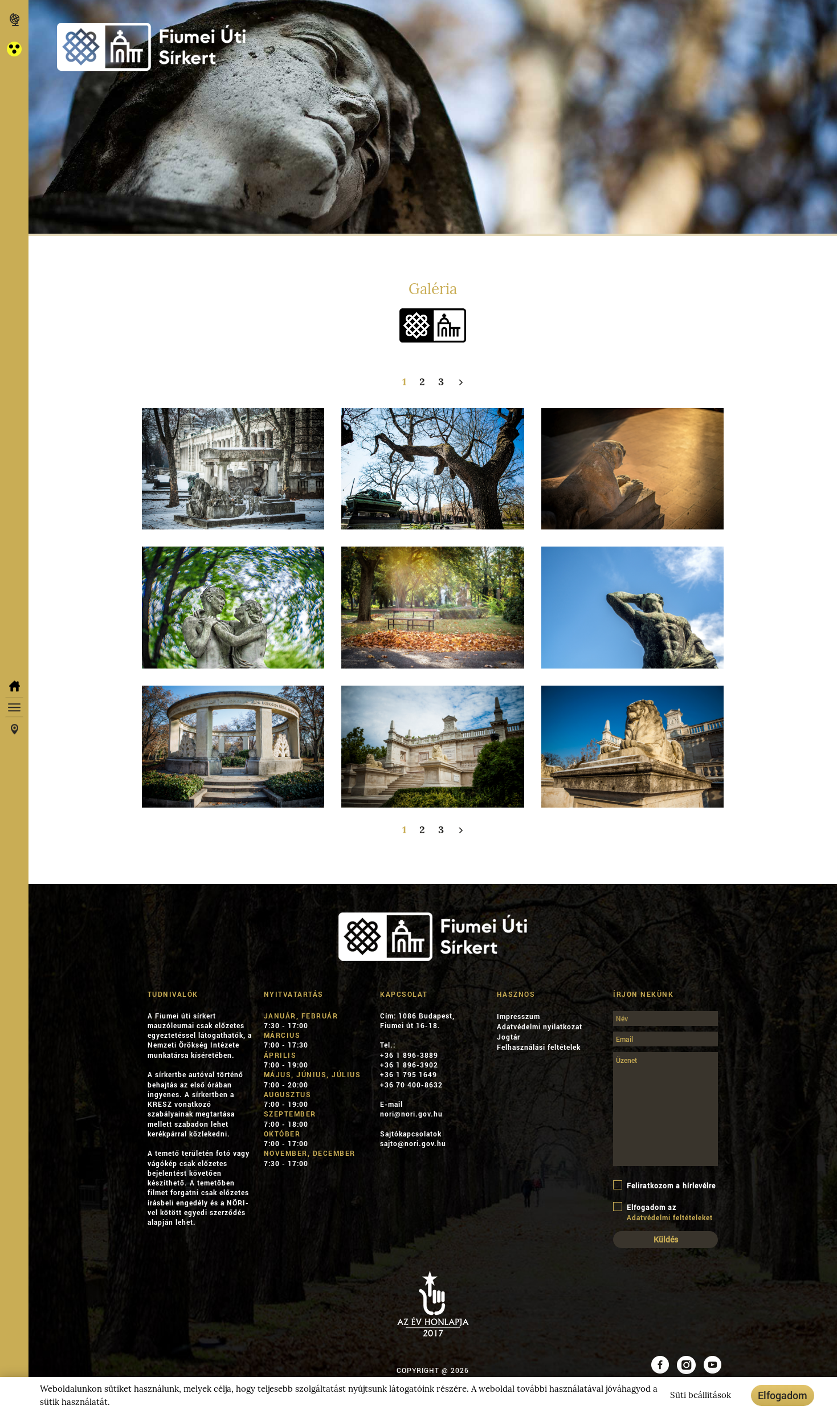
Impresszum (518, 1016)
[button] (14, 49)
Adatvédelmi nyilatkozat (539, 1026)
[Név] (665, 1018)
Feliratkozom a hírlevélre (664, 1185)
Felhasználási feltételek (539, 1047)
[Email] (665, 1039)
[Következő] (460, 382)
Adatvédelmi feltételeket (670, 1217)
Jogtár (508, 1036)
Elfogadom (782, 1395)
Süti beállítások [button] (700, 1395)
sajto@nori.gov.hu (413, 1143)
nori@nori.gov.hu (411, 1113)
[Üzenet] (665, 1109)
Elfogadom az (665, 1212)
